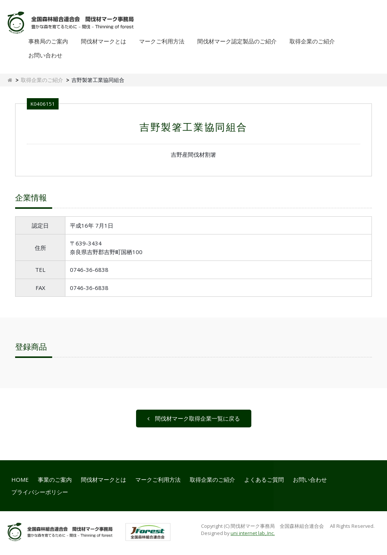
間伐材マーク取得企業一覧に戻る (193, 418)
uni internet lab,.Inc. (253, 533)
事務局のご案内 (48, 41)
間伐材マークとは (103, 41)
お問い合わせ (45, 55)
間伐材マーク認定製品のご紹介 (237, 41)
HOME (20, 479)
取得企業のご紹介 (312, 41)
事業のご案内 (55, 479)
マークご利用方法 (161, 41)
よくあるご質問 (264, 479)
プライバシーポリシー (39, 492)
